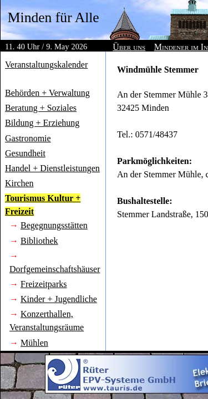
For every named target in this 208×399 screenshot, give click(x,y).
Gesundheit (25, 153)
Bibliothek (39, 240)
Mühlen (34, 342)
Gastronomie (28, 138)
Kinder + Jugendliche (59, 299)
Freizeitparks (44, 284)
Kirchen (19, 183)
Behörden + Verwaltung (47, 93)
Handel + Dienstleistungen (52, 168)
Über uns (129, 47)
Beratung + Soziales (41, 107)
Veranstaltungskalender (46, 64)
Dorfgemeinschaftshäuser (54, 269)
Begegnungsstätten (54, 225)
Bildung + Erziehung (42, 122)
